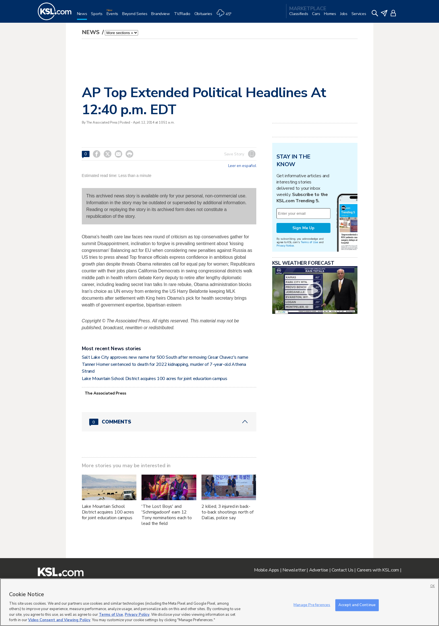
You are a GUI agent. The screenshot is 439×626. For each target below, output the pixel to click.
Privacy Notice (285, 245)
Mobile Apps (266, 570)
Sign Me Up (303, 228)
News (91, 32)
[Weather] (226, 16)
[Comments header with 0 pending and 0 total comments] (169, 421)
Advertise (318, 570)
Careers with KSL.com (378, 570)
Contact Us (342, 570)
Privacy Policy (137, 614)
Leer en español (242, 166)
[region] (219, 602)
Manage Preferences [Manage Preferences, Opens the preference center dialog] (312, 605)
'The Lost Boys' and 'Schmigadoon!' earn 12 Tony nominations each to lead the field (167, 515)
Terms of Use (309, 242)
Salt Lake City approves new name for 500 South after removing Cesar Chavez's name (165, 357)
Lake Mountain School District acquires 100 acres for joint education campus (154, 378)
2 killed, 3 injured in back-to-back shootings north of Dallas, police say (227, 512)
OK (432, 586)
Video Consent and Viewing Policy (59, 620)
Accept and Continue (357, 605)
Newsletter (293, 570)
